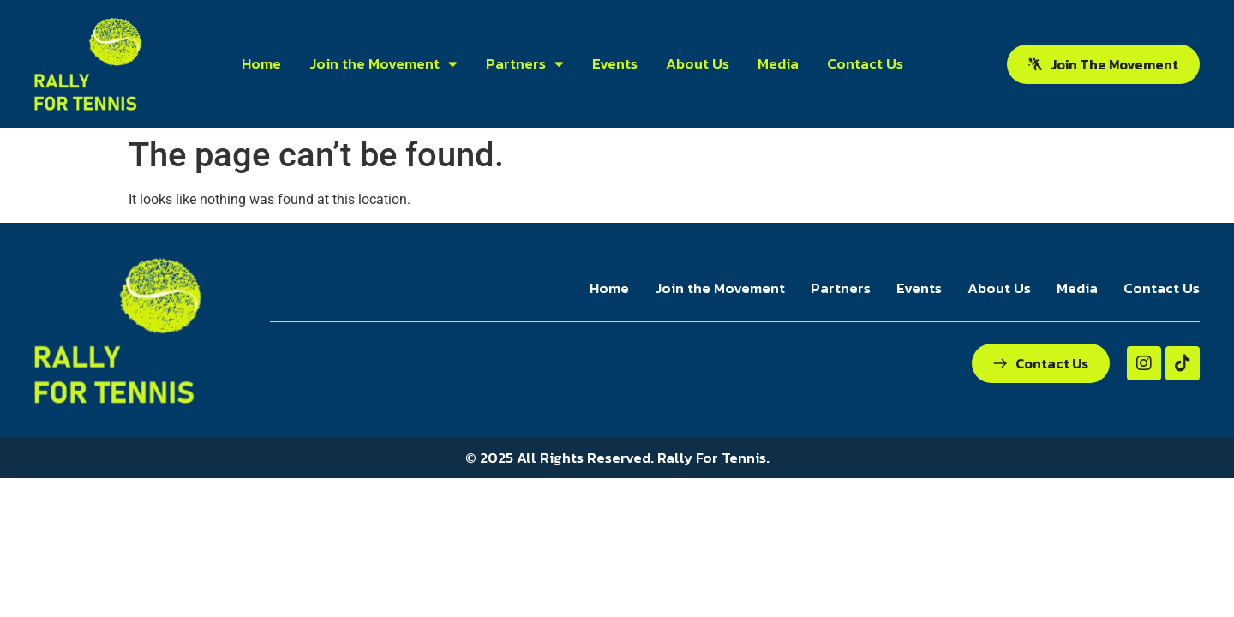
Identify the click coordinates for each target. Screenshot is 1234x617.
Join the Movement (383, 64)
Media (778, 63)
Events (615, 63)
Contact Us (865, 63)
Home (261, 63)
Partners (525, 64)
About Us (697, 63)
